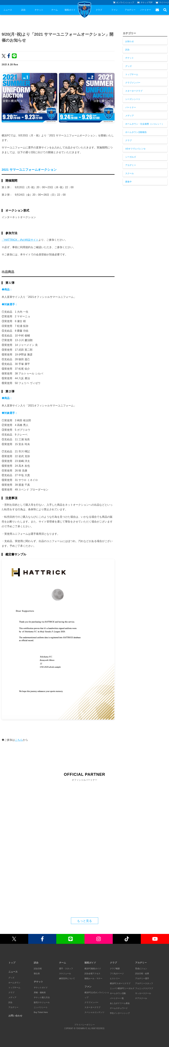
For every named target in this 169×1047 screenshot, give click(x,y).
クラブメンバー (132, 82)
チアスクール (141, 998)
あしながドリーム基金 (120, 1003)
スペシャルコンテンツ (94, 1012)
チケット (39, 10)
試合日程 (38, 968)
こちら (19, 739)
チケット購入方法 (42, 997)
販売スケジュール (42, 1002)
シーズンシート (132, 99)
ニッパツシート (41, 1007)
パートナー (145, 10)
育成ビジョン (141, 968)
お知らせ (129, 41)
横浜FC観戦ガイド (92, 968)
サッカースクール (143, 993)
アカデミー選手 (142, 978)
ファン (114, 10)
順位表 (37, 973)
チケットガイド (41, 987)
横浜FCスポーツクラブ (120, 983)
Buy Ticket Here (41, 1012)
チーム (54, 10)
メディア (129, 115)
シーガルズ (130, 157)
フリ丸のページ (117, 973)
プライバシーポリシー (84, 1024)
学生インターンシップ (120, 1013)
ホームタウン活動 (118, 993)
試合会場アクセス (92, 973)
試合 (23, 10)
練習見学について (67, 978)
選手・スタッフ (66, 968)
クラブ (99, 10)
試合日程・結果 (142, 973)
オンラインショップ (123, 2)
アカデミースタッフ (144, 983)
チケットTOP (144, 2)
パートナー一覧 (117, 998)
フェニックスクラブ (144, 988)
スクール (129, 173)
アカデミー (130, 10)
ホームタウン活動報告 (136, 132)
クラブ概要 (115, 968)
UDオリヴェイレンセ (135, 148)
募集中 (128, 181)
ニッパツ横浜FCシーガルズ (122, 988)
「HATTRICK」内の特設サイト (20, 239)
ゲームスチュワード (119, 1008)
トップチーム (131, 74)
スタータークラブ (133, 91)
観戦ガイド (70, 10)
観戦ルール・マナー (93, 978)
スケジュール (65, 973)
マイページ (162, 2)
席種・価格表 (40, 992)
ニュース (7, 10)
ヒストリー (115, 978)
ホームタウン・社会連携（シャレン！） (144, 124)
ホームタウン (14, 982)
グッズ (128, 66)
